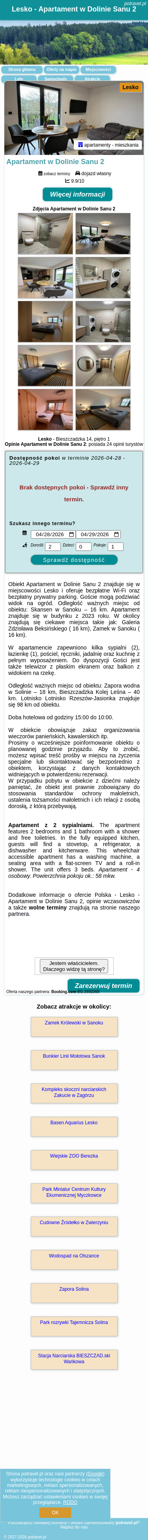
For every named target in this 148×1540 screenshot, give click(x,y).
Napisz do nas (74, 1527)
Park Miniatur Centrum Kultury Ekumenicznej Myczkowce (74, 1192)
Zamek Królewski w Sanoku (74, 1023)
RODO (70, 1502)
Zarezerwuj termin (104, 986)
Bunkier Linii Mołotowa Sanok (74, 1056)
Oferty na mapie (62, 69)
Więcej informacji (77, 194)
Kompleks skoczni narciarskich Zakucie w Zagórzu (74, 1092)
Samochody (56, 79)
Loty (19, 79)
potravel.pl (135, 3)
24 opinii (115, 444)
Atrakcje (92, 79)
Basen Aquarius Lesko (74, 1122)
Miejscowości (98, 69)
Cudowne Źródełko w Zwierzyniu (74, 1222)
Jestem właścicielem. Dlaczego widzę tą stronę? (74, 966)
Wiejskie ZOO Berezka (74, 1156)
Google (95, 1474)
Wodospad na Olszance (74, 1256)
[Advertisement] (74, 1455)
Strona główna (22, 69)
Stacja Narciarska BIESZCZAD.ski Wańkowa (74, 1358)
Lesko (131, 87)
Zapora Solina (74, 1289)
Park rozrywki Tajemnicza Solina (74, 1322)
